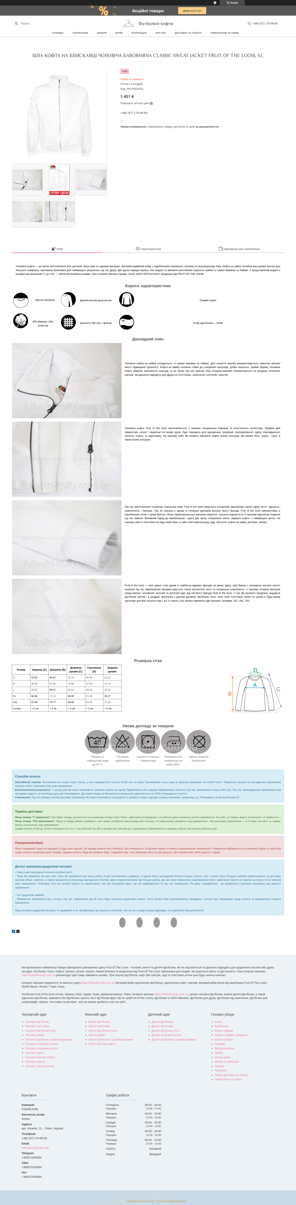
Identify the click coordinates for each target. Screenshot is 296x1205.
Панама (220, 1043)
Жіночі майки (96, 1035)
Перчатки (221, 1070)
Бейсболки (221, 1026)
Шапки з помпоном (227, 1061)
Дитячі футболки (162, 1021)
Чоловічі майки (34, 1035)
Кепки (218, 1021)
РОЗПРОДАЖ (138, 33)
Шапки (219, 1052)
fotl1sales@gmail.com (35, 1147)
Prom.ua (166, 1194)
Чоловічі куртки (35, 1061)
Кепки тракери (224, 1030)
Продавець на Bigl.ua (148, 1197)
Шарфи (219, 1066)
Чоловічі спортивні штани (41, 1043)
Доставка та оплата (188, 33)
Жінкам (102, 33)
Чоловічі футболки (37, 1021)
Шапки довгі (222, 1057)
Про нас (160, 33)
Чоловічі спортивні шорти (41, 1048)
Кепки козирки (224, 1039)
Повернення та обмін (225, 33)
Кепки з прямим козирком (231, 1035)
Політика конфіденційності (171, 1201)
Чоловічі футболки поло (40, 1030)
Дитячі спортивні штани (167, 1035)
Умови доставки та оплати (231, 1075)
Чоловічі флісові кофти (40, 1057)
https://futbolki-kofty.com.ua (38, 975)
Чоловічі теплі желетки (39, 1066)
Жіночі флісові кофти (101, 1043)
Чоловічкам (80, 33)
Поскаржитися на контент (140, 1201)
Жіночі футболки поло (102, 1030)
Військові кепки (224, 1048)
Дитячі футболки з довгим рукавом (174, 1039)
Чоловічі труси (34, 1052)
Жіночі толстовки (99, 1026)
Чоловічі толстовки (37, 1026)
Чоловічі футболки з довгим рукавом (48, 1039)
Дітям (119, 33)
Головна (58, 33)
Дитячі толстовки (162, 1026)
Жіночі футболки (99, 1021)
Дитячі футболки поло (166, 1030)
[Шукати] (16, 23)
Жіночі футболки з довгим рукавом (110, 1039)
